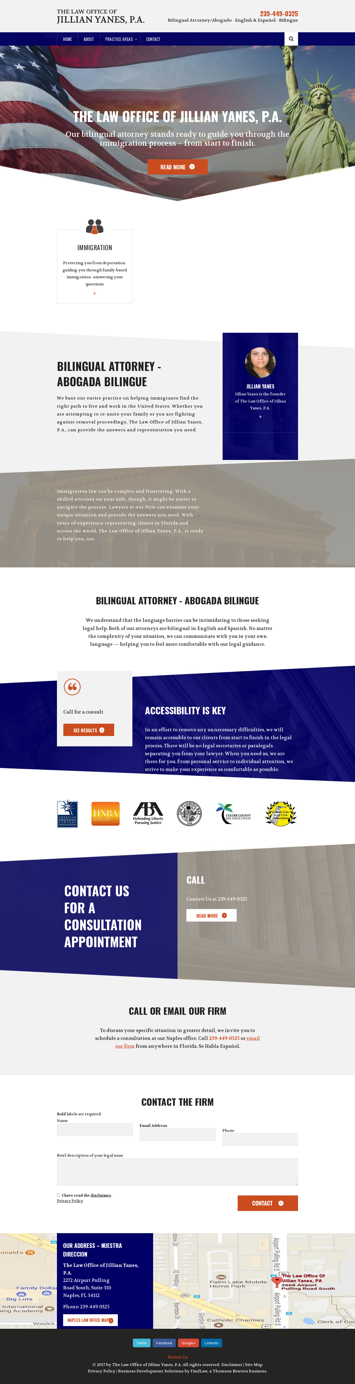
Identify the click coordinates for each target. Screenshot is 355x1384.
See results (85, 730)
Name (62, 1120)
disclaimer (100, 1195)
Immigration (95, 270)
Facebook (164, 1343)
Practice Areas (119, 39)
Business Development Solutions (151, 1371)
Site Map (254, 1364)
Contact (153, 39)
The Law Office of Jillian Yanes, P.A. (147, 1364)
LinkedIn (212, 1343)
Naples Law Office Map (88, 1320)
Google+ (188, 1343)
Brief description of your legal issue (90, 1155)
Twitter (141, 1343)
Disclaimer (231, 1364)
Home (67, 39)
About (89, 39)
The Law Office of (101, 16)
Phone (228, 1130)
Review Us (178, 1356)
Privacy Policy (70, 1200)
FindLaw (199, 1371)
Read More (173, 167)
